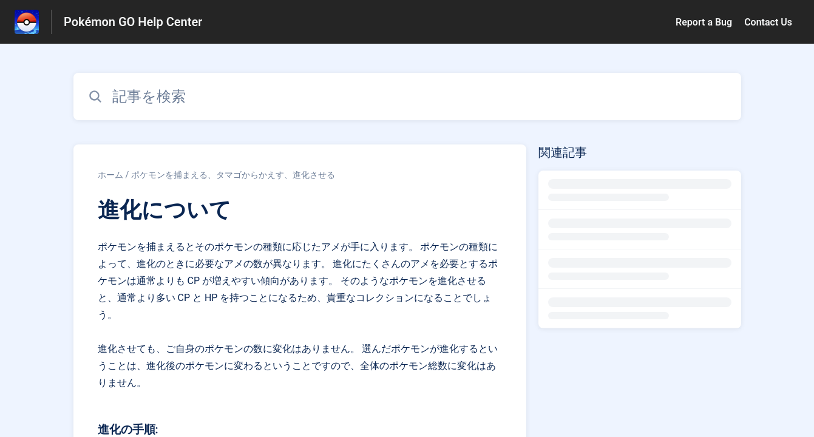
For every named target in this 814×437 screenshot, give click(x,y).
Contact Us (768, 22)
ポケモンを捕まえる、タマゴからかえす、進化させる (233, 175)
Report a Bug (704, 22)
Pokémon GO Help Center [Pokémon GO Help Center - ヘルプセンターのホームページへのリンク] (133, 22)
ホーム (110, 175)
